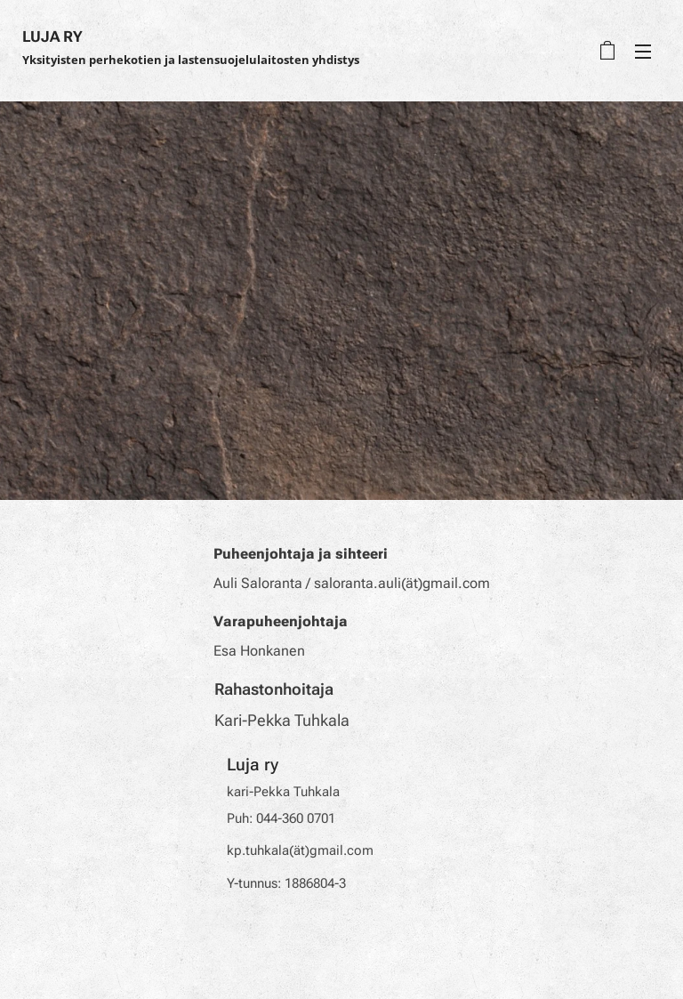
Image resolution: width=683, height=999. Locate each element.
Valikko (643, 51)
